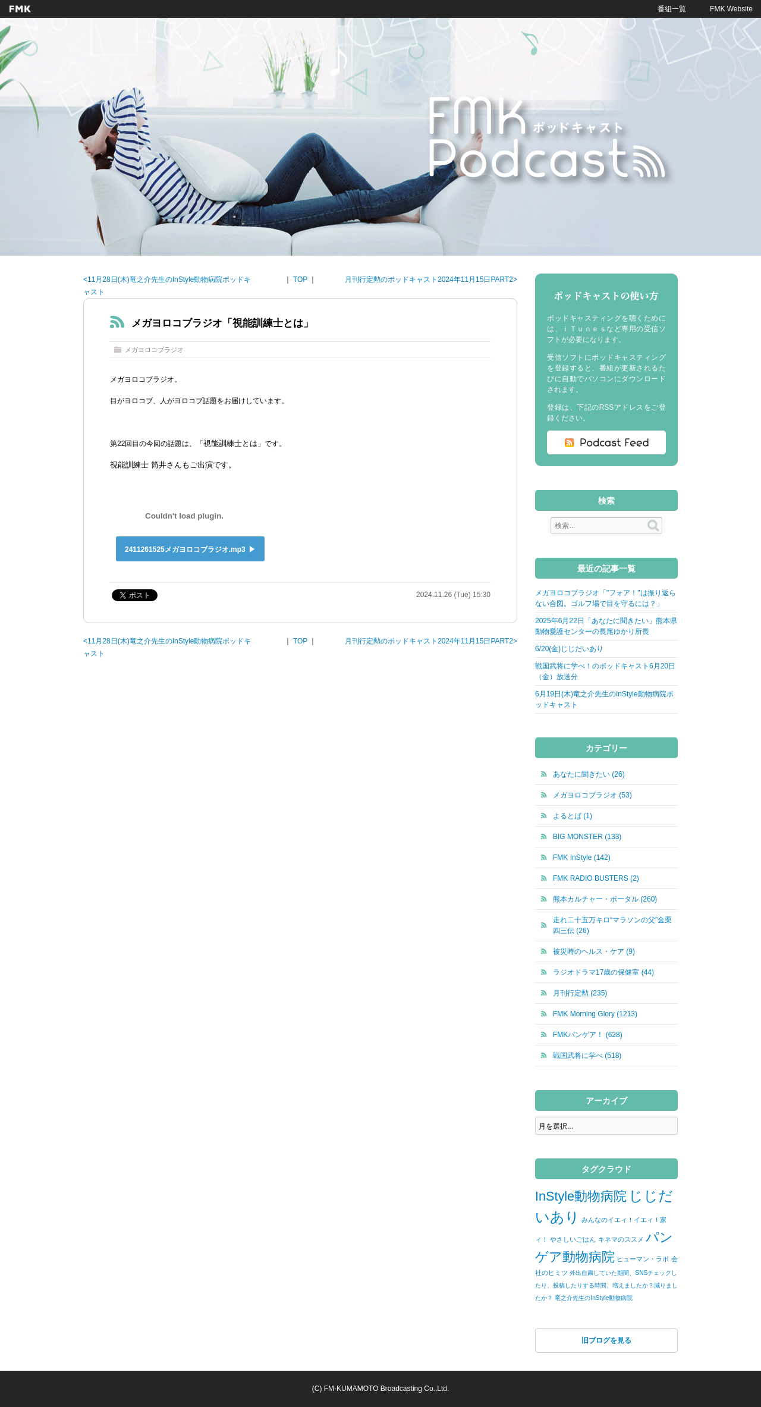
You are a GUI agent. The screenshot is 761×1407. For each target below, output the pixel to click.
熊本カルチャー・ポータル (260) (605, 899)
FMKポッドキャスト (551, 141)
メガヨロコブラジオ (154, 349)
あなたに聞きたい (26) (589, 774)
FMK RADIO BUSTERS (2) (596, 878)
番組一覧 (672, 9)
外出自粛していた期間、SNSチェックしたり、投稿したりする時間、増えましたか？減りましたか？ (606, 1285)
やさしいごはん (573, 1239)
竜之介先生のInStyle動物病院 (594, 1298)
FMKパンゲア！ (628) (587, 1035)
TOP (300, 279)
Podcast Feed (606, 442)
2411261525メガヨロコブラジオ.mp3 (185, 549)
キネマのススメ (621, 1239)
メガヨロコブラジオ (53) (592, 795)
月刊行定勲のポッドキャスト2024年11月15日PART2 (429, 279)
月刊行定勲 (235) (580, 993)
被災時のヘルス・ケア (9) (594, 951)
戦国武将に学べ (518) (587, 1055)
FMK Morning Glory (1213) (595, 1014)
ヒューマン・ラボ (643, 1258)
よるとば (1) (572, 816)
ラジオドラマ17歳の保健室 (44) (603, 972)
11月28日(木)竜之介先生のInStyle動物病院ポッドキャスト (167, 285)
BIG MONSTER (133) (587, 837)
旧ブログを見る (606, 1340)
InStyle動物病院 (581, 1196)
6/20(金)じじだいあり (569, 649)
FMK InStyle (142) (582, 857)
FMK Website (731, 9)
